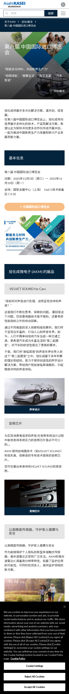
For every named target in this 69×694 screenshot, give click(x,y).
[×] (65, 607)
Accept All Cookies (34, 687)
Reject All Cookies (34, 676)
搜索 (51, 13)
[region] (34, 648)
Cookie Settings (34, 665)
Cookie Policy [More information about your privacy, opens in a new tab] (17, 658)
